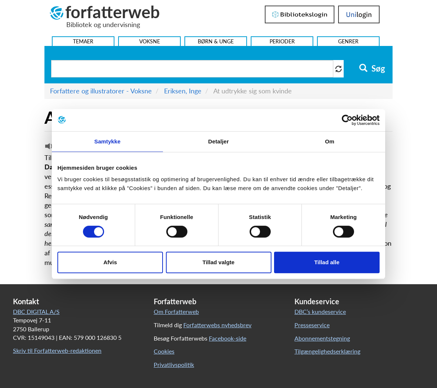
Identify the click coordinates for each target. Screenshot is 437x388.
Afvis (110, 262)
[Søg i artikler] (192, 68)
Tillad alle (326, 262)
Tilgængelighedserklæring (327, 351)
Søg (372, 68)
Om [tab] (329, 141)
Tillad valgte (218, 262)
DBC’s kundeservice (320, 311)
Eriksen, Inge (182, 91)
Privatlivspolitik (174, 364)
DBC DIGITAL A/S (36, 311)
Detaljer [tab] (218, 141)
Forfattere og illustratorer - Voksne (101, 91)
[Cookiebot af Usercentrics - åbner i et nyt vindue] (347, 120)
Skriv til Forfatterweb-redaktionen (57, 350)
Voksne (149, 41)
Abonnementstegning (322, 338)
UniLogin (358, 14)
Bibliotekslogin (299, 14)
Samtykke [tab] (107, 141)
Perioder (282, 41)
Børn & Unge (216, 41)
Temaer (83, 41)
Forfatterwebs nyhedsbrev (217, 324)
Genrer (348, 41)
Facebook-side (227, 338)
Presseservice (312, 324)
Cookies (164, 351)
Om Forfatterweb (176, 311)
